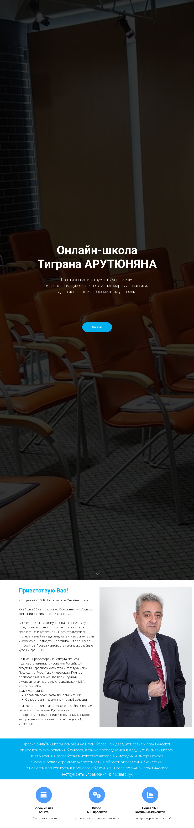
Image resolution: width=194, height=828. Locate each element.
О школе (97, 327)
